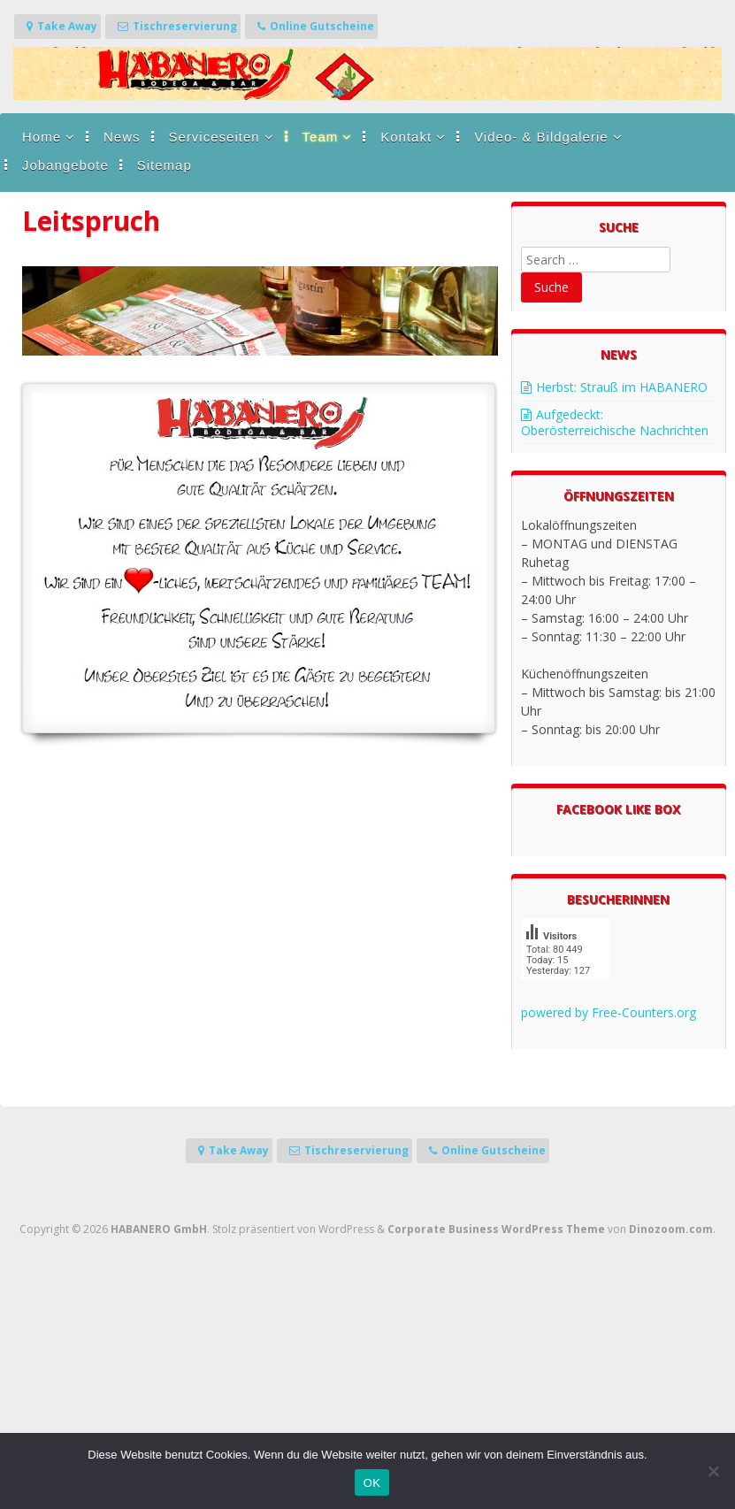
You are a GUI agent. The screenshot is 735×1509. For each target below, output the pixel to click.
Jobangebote (65, 164)
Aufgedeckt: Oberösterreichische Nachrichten (614, 422)
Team (320, 136)
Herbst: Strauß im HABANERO (622, 387)
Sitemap (164, 164)
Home (41, 136)
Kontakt (406, 136)
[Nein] (713, 1471)
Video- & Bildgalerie (541, 136)
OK (372, 1483)
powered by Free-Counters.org (608, 1012)
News (122, 136)
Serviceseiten (214, 136)
